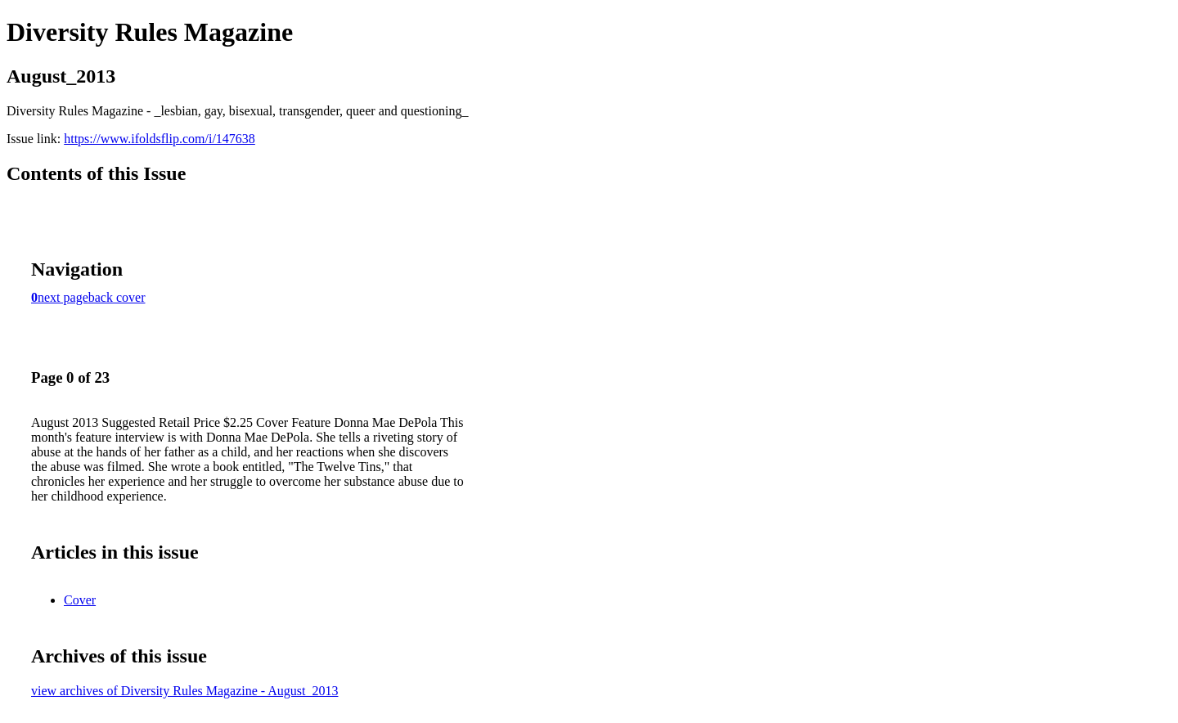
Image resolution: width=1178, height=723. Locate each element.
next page (63, 297)
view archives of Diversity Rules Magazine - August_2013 (184, 691)
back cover (117, 297)
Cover (80, 600)
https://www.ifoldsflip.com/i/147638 (159, 139)
